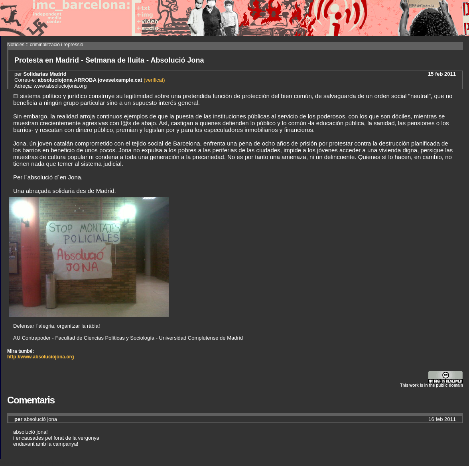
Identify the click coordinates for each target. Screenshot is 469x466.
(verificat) (153, 80)
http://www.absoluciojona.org (40, 357)
